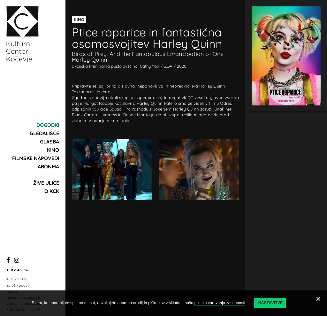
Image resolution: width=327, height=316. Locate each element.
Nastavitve (270, 303)
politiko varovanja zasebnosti (219, 303)
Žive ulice (46, 183)
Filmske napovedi (35, 158)
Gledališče (44, 133)
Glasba (49, 141)
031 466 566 (20, 270)
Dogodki (47, 125)
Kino (53, 150)
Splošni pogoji (17, 285)
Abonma (48, 166)
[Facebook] (8, 261)
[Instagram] (16, 261)
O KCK (51, 191)
